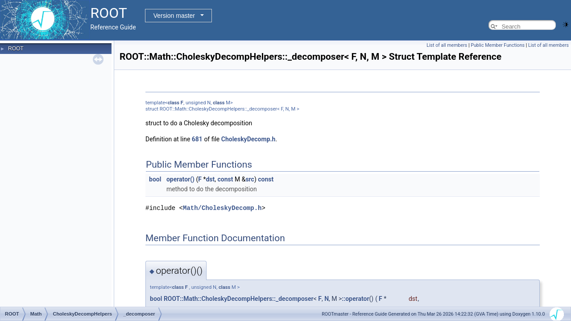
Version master (174, 15)
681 (197, 139)
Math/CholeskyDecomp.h (222, 207)
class (173, 103)
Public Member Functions (498, 45)
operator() (180, 179)
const (225, 179)
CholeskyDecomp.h (248, 139)
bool (155, 179)
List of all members (446, 45)
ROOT (16, 48)
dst (210, 179)
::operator (355, 298)
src (249, 179)
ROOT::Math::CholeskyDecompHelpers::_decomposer (239, 298)
